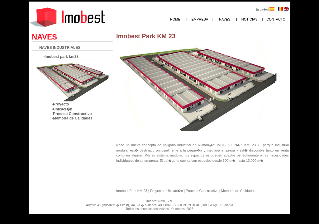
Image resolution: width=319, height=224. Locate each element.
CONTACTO (275, 19)
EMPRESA (199, 19)
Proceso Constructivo (202, 191)
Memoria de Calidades (238, 191)
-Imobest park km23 (60, 56)
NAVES (224, 19)
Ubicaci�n (175, 191)
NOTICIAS (249, 19)
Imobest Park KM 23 (132, 191)
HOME (175, 19)
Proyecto (157, 191)
